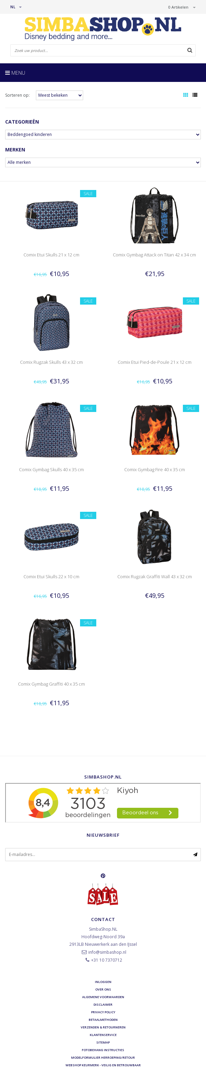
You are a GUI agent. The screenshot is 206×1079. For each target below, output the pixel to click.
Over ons (103, 989)
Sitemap (103, 1042)
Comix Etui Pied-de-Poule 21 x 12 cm (155, 362)
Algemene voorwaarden (103, 997)
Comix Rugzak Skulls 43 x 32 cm (51, 362)
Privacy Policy (103, 1012)
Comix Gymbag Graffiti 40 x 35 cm (51, 684)
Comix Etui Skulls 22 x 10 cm (51, 576)
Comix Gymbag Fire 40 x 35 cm (154, 469)
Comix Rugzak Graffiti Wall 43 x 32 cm (154, 576)
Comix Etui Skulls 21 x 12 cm (51, 255)
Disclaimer (103, 1004)
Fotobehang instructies (103, 1050)
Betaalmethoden (103, 1019)
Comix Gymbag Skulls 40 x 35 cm (51, 469)
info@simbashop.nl (107, 952)
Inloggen (103, 982)
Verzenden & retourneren (103, 1027)
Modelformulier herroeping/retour (103, 1057)
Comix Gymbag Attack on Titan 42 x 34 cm (154, 255)
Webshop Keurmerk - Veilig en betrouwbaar (103, 1065)
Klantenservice (103, 1035)
